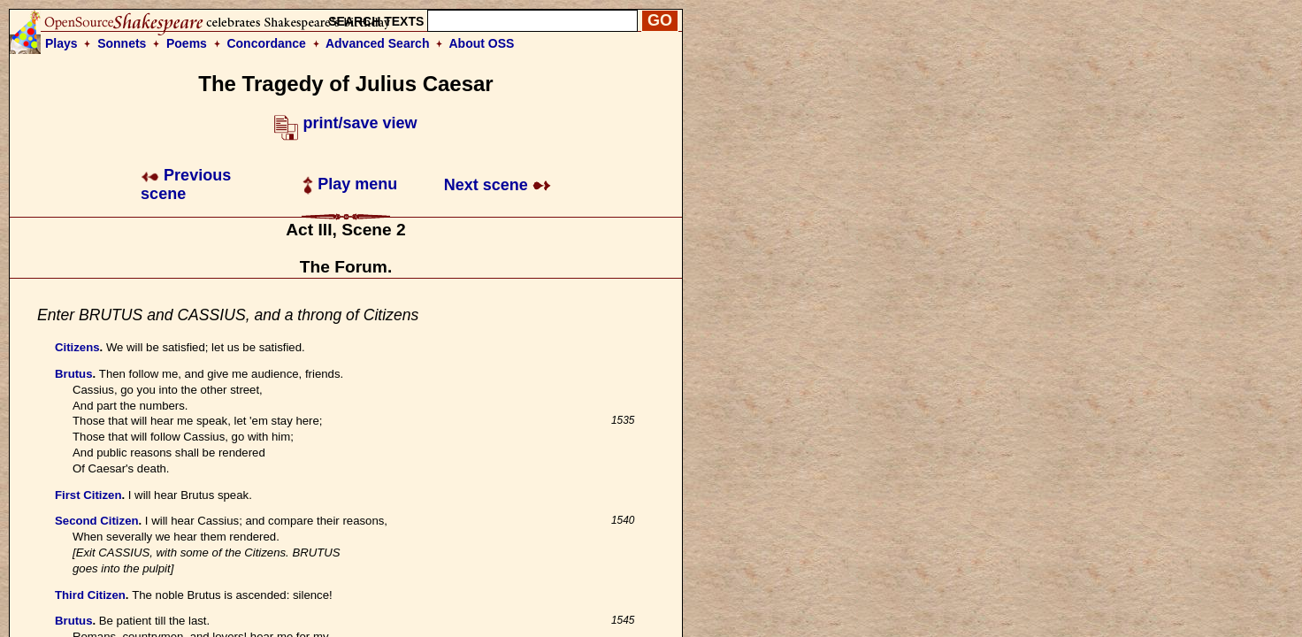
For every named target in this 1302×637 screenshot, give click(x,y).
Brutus (74, 373)
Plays (61, 43)
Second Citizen (97, 520)
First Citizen (88, 495)
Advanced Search (378, 43)
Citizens (77, 347)
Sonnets (121, 43)
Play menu (350, 184)
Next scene (497, 185)
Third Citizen (90, 595)
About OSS (482, 43)
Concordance (265, 43)
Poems (186, 43)
